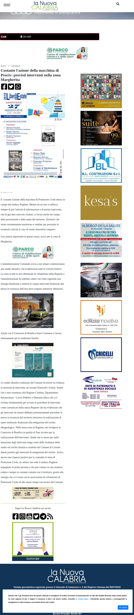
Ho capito (123, 607)
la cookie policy (82, 599)
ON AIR (25, 36)
